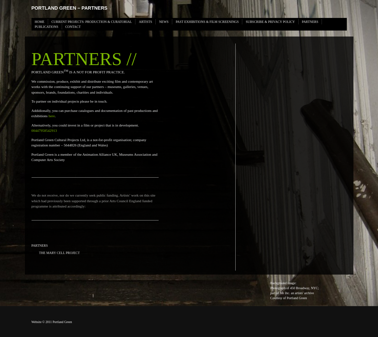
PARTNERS (310, 22)
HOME (39, 22)
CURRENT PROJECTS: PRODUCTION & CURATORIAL (91, 22)
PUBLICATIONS (46, 27)
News (163, 22)
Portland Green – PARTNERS (70, 8)
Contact (73, 27)
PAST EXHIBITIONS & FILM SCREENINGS (207, 22)
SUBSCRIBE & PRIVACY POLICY (270, 22)
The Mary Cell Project (59, 253)
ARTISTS (145, 22)
